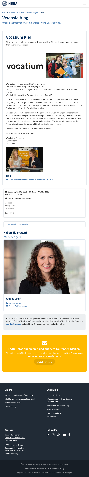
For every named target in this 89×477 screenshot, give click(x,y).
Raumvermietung (54, 412)
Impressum (21, 472)
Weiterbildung (10, 406)
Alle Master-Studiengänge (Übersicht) (20, 398)
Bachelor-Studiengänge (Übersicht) (19, 395)
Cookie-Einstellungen (63, 472)
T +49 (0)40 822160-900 (15, 437)
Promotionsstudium (13, 402)
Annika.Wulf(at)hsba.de (16, 306)
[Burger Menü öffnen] (85, 3)
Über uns (12, 12)
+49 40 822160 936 (15, 303)
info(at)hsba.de (11, 440)
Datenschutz (47, 472)
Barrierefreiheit (34, 472)
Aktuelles (20, 12)
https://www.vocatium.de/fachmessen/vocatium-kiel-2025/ (30, 179)
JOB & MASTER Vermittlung (58, 405)
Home (4, 12)
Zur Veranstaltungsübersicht (16, 224)
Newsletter (51, 416)
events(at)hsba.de (13, 324)
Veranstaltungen (32, 12)
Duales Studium (53, 395)
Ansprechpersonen (12, 434)
